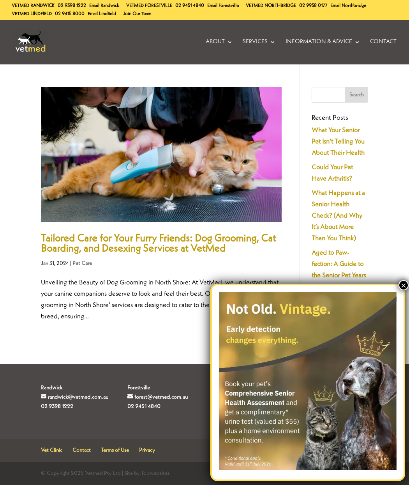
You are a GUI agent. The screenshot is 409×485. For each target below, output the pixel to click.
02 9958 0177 (313, 6)
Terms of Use (115, 450)
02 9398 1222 (72, 6)
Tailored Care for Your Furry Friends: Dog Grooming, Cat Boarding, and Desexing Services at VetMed (158, 244)
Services (255, 42)
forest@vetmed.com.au (161, 397)
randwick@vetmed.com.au (78, 397)
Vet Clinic (51, 450)
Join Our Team (137, 14)
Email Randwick (104, 6)
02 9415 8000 (70, 14)
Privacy (147, 450)
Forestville (149, 6)
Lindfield (32, 14)
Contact (383, 42)
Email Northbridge (348, 6)
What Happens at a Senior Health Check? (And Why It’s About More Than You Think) (338, 216)
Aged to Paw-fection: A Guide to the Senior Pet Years (339, 264)
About (215, 42)
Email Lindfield (102, 14)
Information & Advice (319, 42)
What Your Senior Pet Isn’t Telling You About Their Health (338, 141)
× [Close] (403, 285)
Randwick (33, 6)
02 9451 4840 (189, 6)
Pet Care (82, 263)
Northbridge (271, 6)
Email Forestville (223, 6)
